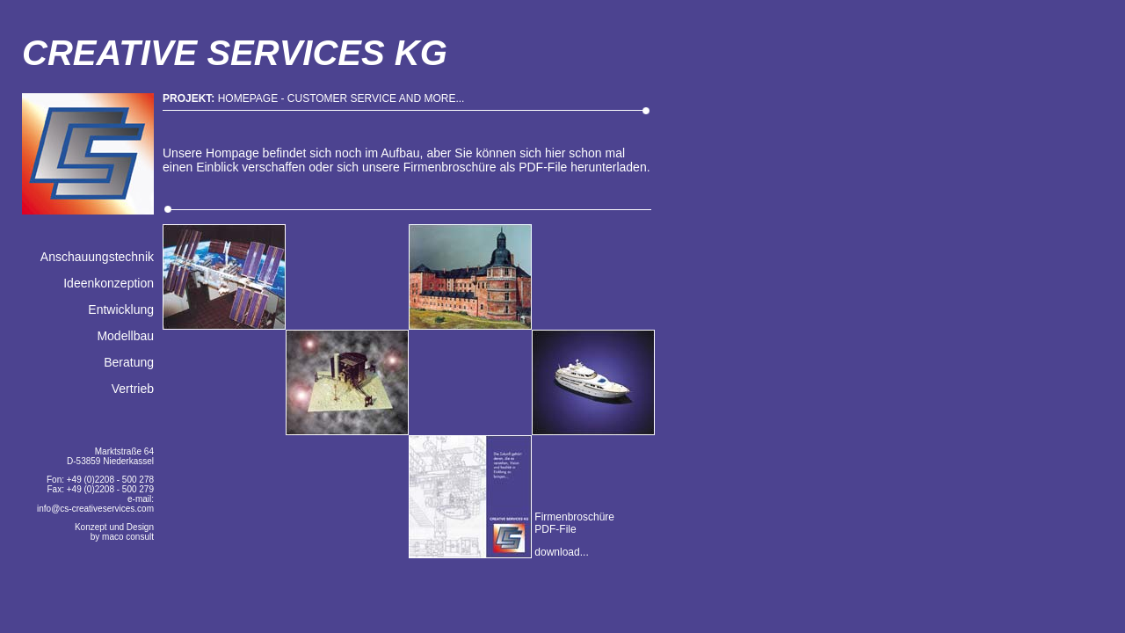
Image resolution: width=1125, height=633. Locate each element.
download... (560, 552)
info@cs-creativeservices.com (95, 508)
